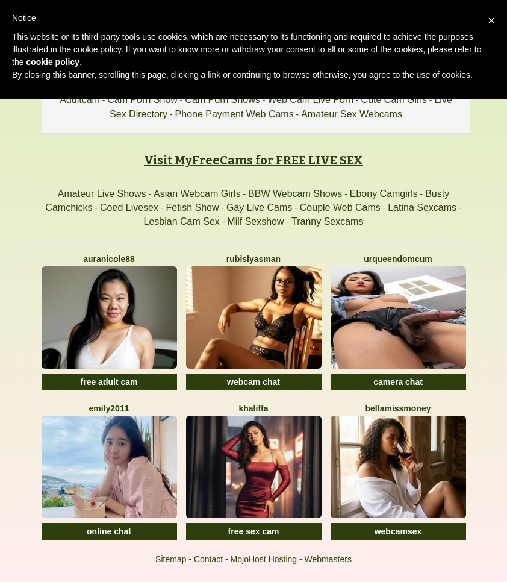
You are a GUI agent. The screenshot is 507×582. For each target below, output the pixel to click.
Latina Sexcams (422, 207)
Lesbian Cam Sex (182, 221)
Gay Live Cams (259, 207)
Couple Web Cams (340, 207)
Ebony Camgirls (384, 194)
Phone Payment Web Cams (234, 114)
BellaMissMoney (398, 408)
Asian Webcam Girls (197, 194)
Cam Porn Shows (222, 100)
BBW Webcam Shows (295, 194)
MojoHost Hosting (264, 559)
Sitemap (170, 559)
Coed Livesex (129, 207)
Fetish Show (192, 207)
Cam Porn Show (142, 100)
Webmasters (328, 559)
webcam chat (253, 382)
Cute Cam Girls (394, 100)
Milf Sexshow (255, 221)
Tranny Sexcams (327, 221)
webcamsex (398, 531)
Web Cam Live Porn (310, 100)
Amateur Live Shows (102, 194)
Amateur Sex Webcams (351, 114)
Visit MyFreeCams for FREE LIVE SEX (253, 160)
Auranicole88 (109, 259)
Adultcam (80, 100)
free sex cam (253, 531)
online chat (109, 531)
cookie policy (52, 62)
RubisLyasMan (253, 259)
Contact (208, 559)
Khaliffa (253, 408)
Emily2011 (109, 408)
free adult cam (109, 382)
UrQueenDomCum (398, 259)
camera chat (398, 382)
